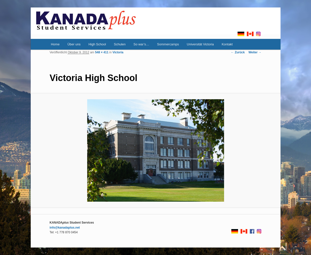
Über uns (74, 44)
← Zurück (238, 52)
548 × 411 (101, 52)
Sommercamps (168, 44)
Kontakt (227, 44)
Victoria (117, 52)
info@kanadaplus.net (65, 227)
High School (97, 44)
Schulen (120, 44)
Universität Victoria (200, 44)
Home (55, 44)
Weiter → (255, 52)
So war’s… (141, 44)
